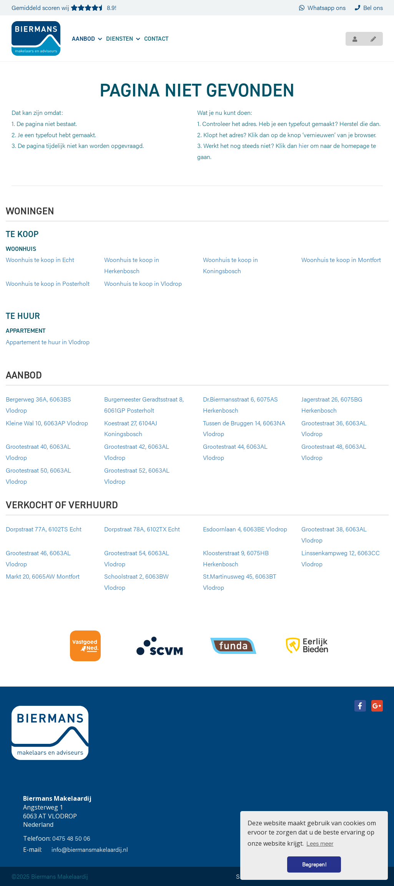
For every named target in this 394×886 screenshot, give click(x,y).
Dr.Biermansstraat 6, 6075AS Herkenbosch (240, 405)
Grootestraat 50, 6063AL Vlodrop (38, 476)
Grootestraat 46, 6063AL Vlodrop (38, 558)
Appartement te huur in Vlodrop (48, 341)
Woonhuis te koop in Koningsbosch (230, 265)
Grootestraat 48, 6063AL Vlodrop (333, 452)
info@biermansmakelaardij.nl (90, 849)
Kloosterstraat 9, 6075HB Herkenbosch (236, 558)
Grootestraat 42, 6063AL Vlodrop (136, 452)
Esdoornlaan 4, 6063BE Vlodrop (245, 528)
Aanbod (87, 39)
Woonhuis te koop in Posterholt (48, 283)
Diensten (123, 39)
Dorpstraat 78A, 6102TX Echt (142, 528)
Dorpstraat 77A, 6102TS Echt (43, 528)
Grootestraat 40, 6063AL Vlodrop (38, 452)
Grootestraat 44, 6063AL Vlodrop (235, 452)
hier (304, 145)
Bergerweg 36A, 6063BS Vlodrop (38, 405)
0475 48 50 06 (71, 838)
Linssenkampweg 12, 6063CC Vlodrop (340, 558)
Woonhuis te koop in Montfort (341, 259)
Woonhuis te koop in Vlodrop (143, 283)
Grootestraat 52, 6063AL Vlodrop (137, 476)
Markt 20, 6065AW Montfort (43, 576)
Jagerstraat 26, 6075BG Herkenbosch (331, 405)
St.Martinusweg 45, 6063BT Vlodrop (239, 582)
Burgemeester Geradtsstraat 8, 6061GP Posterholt (144, 405)
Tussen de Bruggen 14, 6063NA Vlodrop (244, 428)
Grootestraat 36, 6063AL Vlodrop (334, 428)
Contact (156, 39)
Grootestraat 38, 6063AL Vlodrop (334, 534)
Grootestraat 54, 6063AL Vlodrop (136, 558)
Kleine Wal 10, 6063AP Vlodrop (47, 422)
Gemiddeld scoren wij (64, 7)
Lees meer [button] (319, 843)
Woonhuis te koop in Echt (40, 259)
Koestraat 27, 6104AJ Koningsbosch (130, 428)
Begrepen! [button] (314, 864)
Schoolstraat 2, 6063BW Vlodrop (136, 582)
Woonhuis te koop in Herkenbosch (131, 265)
